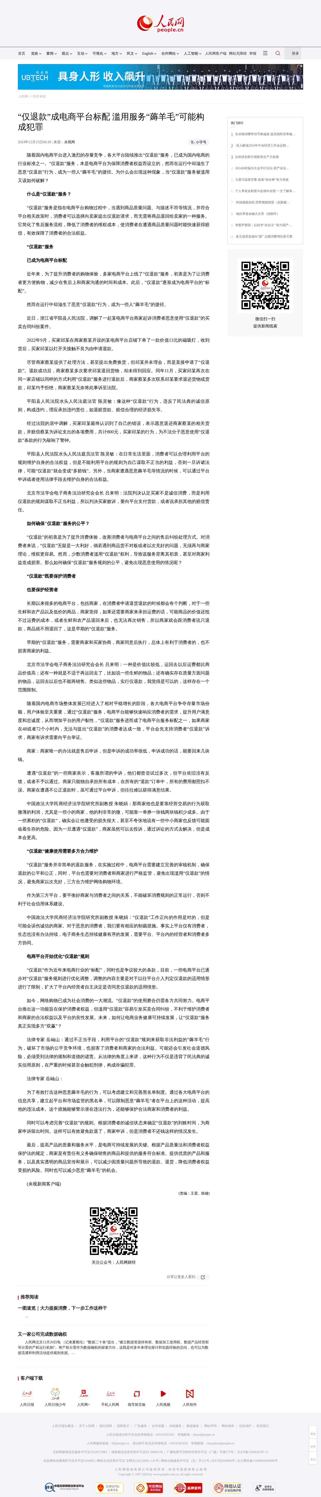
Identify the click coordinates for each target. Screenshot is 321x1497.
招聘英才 (123, 1426)
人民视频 (163, 1396)
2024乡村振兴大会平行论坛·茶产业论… (262, 168)
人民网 (23, 96)
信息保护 (245, 1426)
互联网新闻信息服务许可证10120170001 (80, 1452)
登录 (295, 53)
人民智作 (190, 1396)
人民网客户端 (215, 53)
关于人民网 (87, 1426)
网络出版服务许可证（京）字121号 (185, 1460)
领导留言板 (137, 1396)
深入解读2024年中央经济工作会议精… (262, 145)
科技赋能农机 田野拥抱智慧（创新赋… (262, 202)
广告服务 (140, 1426)
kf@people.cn (120, 1443)
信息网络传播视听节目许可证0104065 (69, 1460)
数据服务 (193, 1426)
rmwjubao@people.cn (220, 1443)
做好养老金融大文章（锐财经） (257, 213)
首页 (21, 53)
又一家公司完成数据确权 (42, 1334)
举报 (252, 53)
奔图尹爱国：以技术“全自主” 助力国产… (263, 225)
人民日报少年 (55, 1396)
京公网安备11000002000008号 (257, 1460)
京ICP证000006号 (223, 1460)
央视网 (69, 142)
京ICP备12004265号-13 (252, 1452)
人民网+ (83, 1396)
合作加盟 (158, 1426)
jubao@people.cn (204, 1434)
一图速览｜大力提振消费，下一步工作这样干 (62, 1308)
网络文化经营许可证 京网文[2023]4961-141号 (128, 1460)
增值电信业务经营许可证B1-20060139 (137, 1452)
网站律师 (228, 1426)
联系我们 (263, 1426)
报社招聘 (105, 1426)
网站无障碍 (238, 53)
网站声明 (210, 1426)
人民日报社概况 (63, 1426)
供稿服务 (175, 1426)
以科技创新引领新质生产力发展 (257, 157)
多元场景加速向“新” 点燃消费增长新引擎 (264, 236)
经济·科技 (39, 96)
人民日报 (27, 1396)
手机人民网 (110, 1396)
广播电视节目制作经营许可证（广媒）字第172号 (200, 1452)
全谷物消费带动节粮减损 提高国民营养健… (265, 134)
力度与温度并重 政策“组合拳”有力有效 (262, 179)
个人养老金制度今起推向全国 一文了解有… (265, 191)
